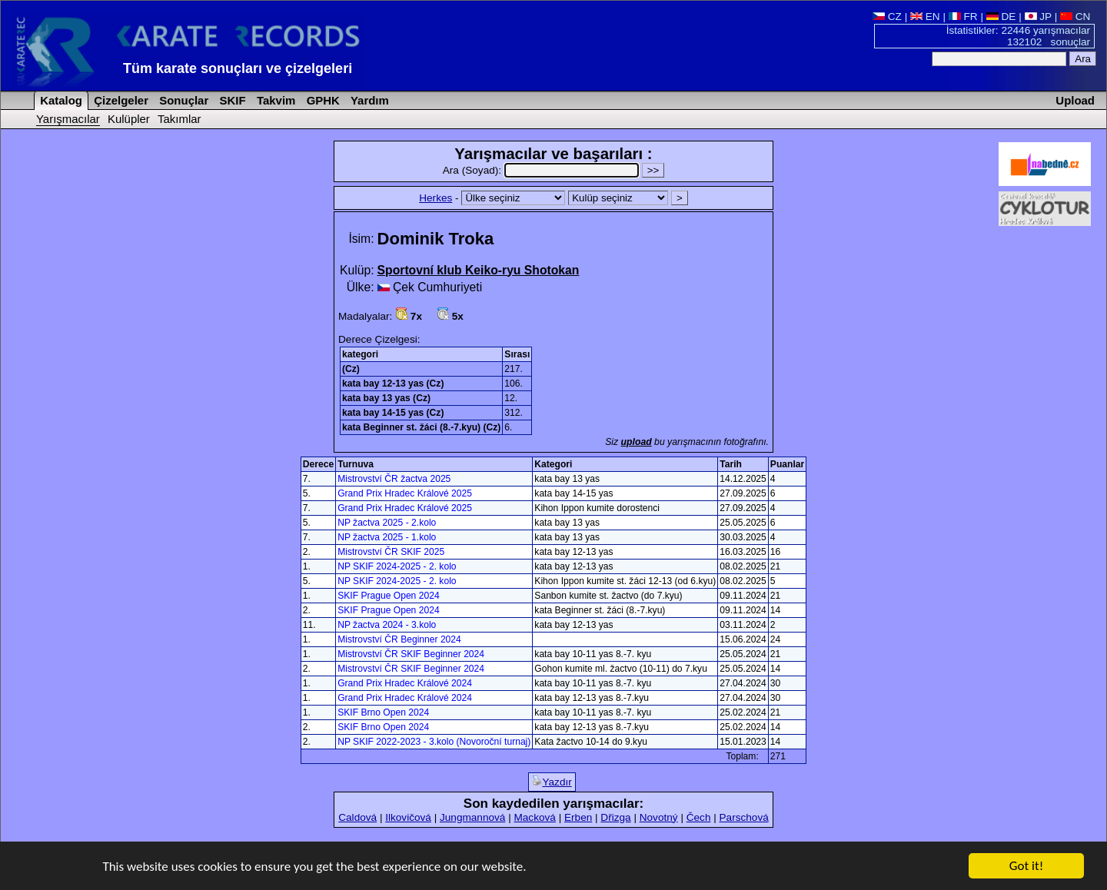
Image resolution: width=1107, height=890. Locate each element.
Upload (1075, 100)
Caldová (357, 817)
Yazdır (551, 781)
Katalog (59, 100)
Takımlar (179, 118)
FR (963, 16)
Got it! (1026, 866)
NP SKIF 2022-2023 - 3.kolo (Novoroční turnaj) (433, 741)
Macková (534, 817)
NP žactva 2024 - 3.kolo (386, 624)
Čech (698, 817)
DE (1001, 16)
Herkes (435, 198)
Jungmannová (472, 817)
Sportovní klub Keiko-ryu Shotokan (478, 270)
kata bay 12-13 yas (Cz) (393, 383)
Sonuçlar (182, 100)
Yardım (368, 100)
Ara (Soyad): (542, 170)
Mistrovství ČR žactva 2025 (393, 478)
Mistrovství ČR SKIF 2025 (390, 551)
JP (1038, 16)
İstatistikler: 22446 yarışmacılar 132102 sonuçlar (1018, 36)
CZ (887, 16)
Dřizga (615, 817)
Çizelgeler (119, 100)
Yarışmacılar (68, 118)
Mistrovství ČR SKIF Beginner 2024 (410, 654)
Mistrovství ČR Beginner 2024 (399, 639)
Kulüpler (129, 118)
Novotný (659, 817)
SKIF (230, 100)
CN (1075, 16)
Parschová (744, 817)
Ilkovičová (408, 817)
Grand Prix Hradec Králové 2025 (404, 493)
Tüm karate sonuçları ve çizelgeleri (237, 68)
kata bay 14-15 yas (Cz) (393, 412)
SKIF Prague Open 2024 (388, 595)
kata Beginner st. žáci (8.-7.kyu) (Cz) (421, 427)
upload (636, 442)
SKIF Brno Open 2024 (383, 712)
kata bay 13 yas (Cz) (386, 398)
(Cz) (351, 369)
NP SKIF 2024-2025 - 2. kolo (396, 566)
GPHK (322, 100)
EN (925, 16)
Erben (578, 817)
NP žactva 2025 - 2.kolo (386, 522)
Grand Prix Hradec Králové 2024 (404, 683)
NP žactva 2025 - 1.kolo (386, 537)
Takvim (275, 100)
